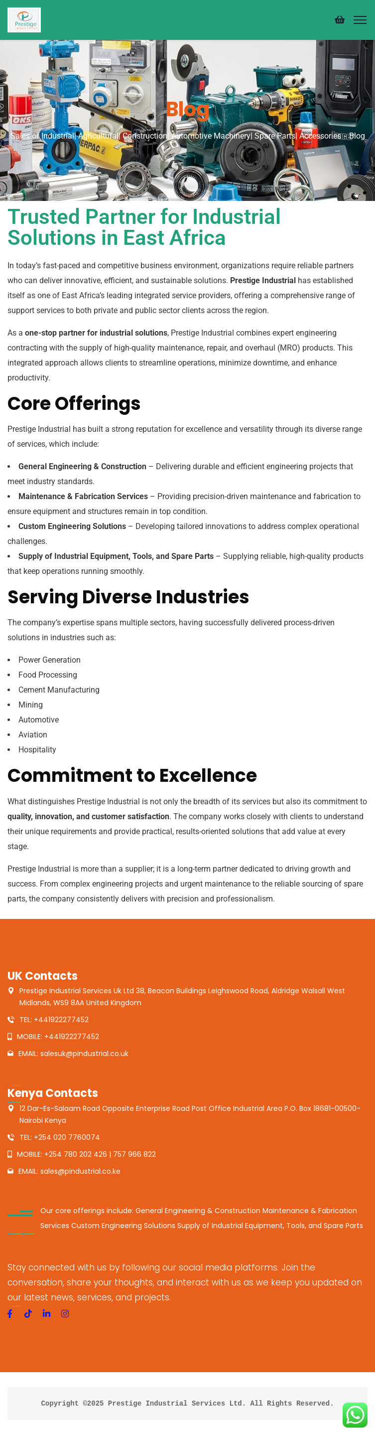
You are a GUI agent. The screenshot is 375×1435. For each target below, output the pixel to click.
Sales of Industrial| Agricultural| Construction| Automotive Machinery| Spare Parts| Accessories (175, 136)
